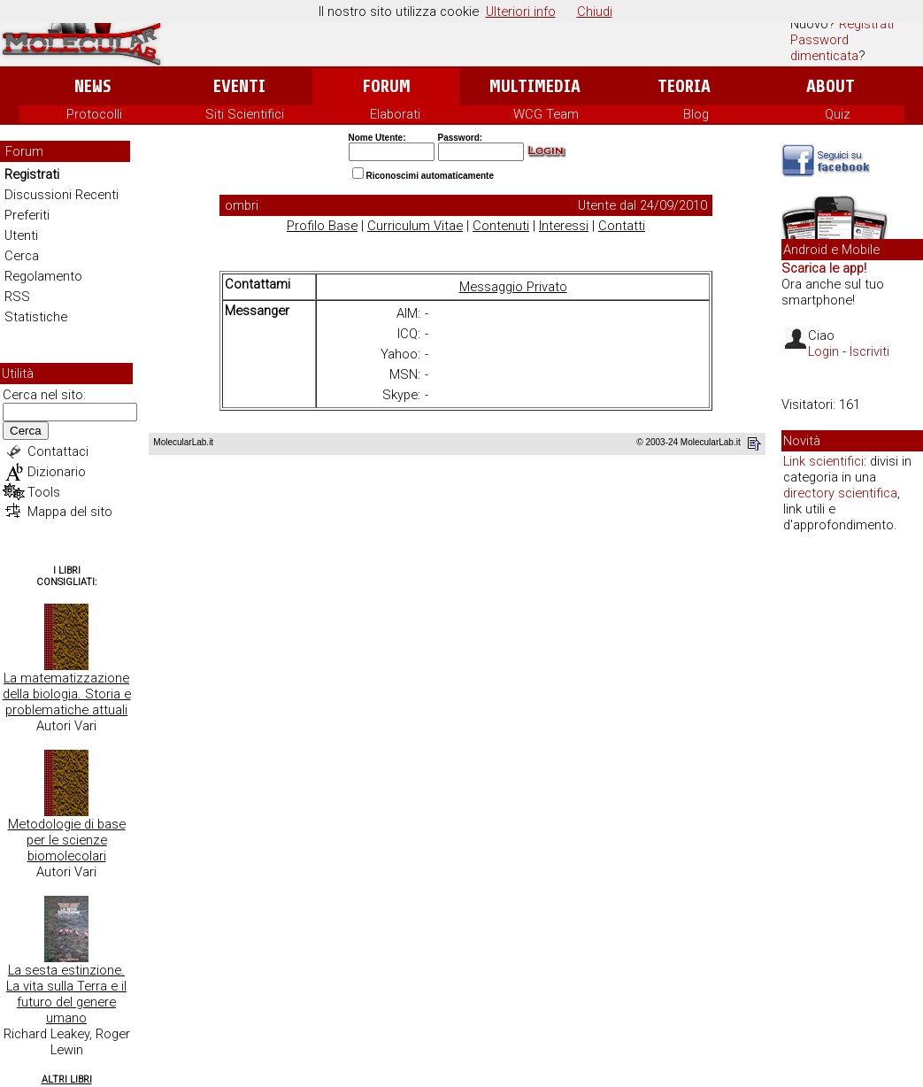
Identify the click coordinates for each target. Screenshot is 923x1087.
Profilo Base (322, 226)
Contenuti (501, 226)
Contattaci (57, 451)
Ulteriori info (521, 11)
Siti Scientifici (244, 114)
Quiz (837, 114)
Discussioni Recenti (61, 195)
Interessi (563, 226)
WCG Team (546, 114)
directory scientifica (840, 493)
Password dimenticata (824, 48)
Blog (696, 114)
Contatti (621, 226)
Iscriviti (869, 351)
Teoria (684, 86)
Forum (386, 86)
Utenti (21, 235)
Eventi (239, 86)
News (92, 86)
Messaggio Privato (513, 287)
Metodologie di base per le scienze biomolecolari (67, 840)
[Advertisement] (852, 817)
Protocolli (94, 114)
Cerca (21, 256)
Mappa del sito (69, 512)
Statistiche (35, 317)
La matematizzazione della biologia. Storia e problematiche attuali (67, 694)
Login (823, 351)
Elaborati (395, 114)
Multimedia (535, 86)
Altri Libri (67, 1079)
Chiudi (594, 11)
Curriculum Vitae (415, 226)
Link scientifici (823, 461)
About (830, 86)
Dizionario (56, 472)
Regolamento (43, 276)
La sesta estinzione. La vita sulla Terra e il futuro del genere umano (66, 994)
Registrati (866, 24)
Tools (43, 492)
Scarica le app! (823, 268)
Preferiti (27, 215)
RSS (17, 297)
